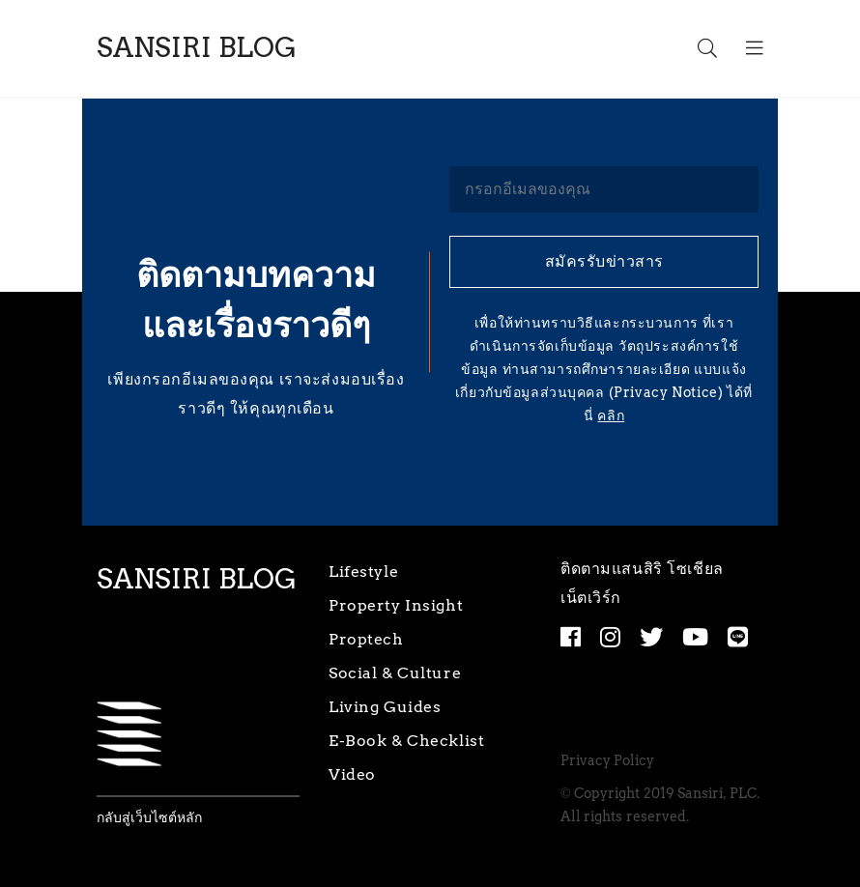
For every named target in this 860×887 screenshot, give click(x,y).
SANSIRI (197, 48)
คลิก (610, 416)
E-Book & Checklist (406, 740)
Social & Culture (395, 673)
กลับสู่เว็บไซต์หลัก (149, 818)
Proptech (366, 639)
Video (352, 774)
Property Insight (396, 605)
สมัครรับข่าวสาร (604, 261)
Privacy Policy (607, 761)
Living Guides (385, 707)
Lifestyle (363, 571)
